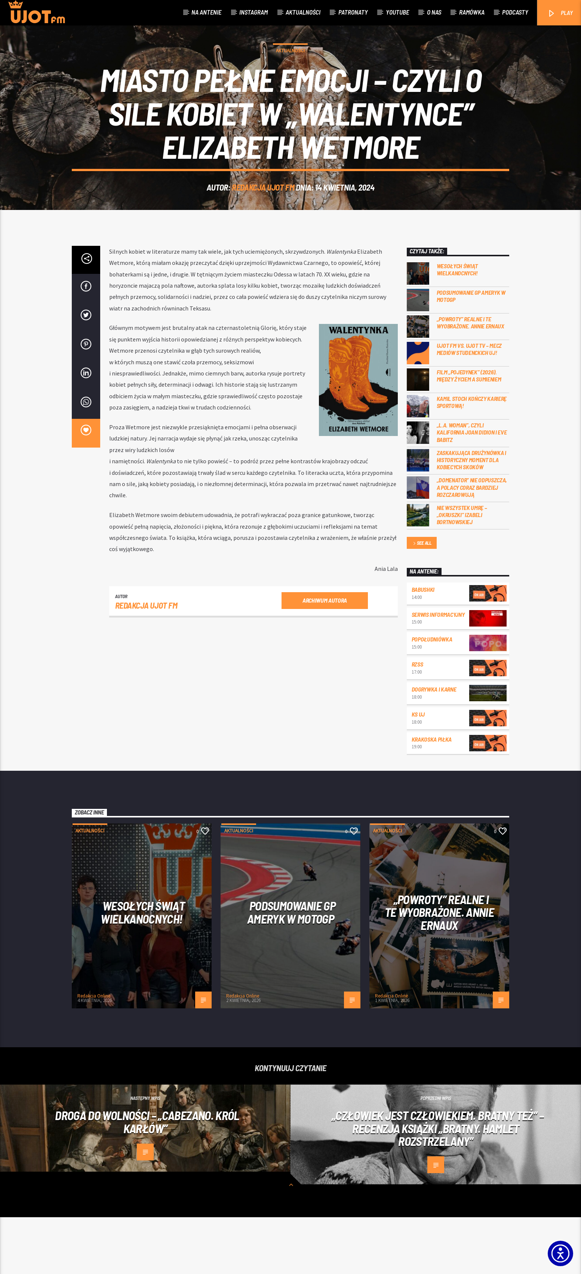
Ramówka (472, 12)
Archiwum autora (324, 657)
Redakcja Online (93, 1052)
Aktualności (303, 12)
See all (421, 600)
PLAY (559, 13)
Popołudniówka (432, 695)
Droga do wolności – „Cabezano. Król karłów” (147, 1178)
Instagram (253, 12)
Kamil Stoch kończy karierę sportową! (472, 459)
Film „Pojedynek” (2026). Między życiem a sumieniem (469, 432)
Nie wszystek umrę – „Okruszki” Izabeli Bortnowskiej (462, 571)
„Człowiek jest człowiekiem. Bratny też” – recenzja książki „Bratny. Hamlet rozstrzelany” (438, 1185)
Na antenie (206, 12)
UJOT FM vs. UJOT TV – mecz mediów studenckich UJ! (469, 406)
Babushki (423, 646)
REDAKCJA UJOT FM (263, 215)
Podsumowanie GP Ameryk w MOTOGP (471, 353)
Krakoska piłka (432, 796)
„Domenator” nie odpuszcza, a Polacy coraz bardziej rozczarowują (472, 543)
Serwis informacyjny (438, 671)
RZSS (417, 720)
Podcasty (515, 12)
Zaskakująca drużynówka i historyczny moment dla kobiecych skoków (471, 516)
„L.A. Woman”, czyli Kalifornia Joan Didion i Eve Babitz (472, 489)
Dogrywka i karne (434, 745)
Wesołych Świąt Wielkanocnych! (457, 326)
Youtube (397, 12)
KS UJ (418, 770)
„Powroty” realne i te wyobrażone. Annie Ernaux (470, 379)
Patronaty (353, 12)
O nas (434, 12)
